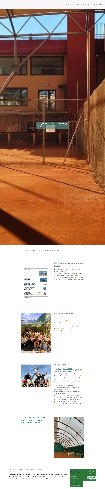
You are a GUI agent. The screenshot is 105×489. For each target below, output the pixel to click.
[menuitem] (91, 4)
